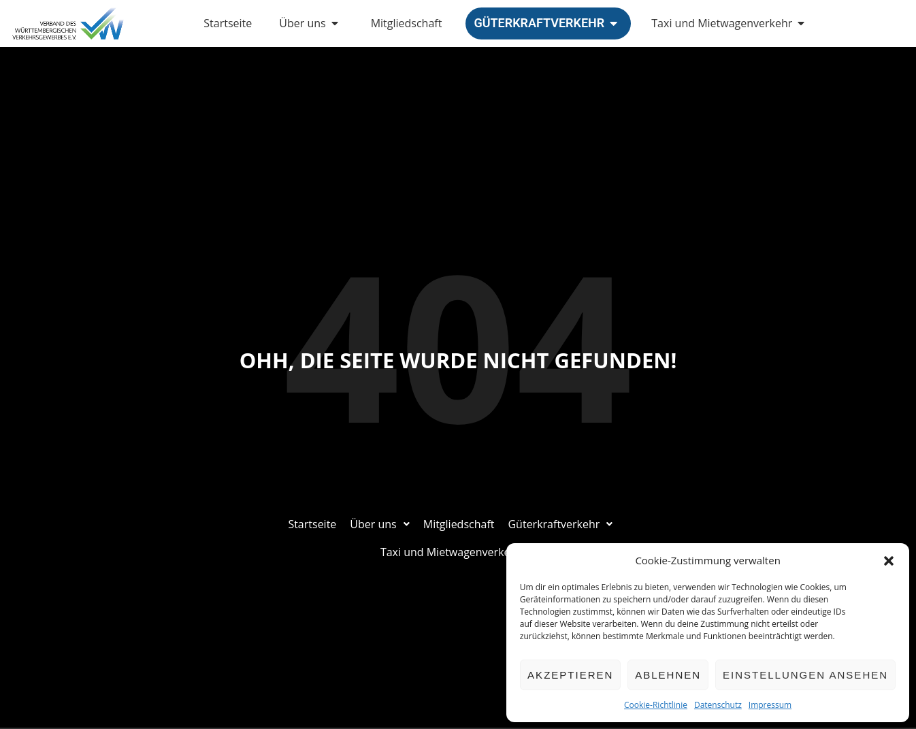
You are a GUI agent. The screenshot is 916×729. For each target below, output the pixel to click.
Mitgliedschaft (406, 23)
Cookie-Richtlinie (655, 705)
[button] (889, 561)
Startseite (227, 23)
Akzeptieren (570, 675)
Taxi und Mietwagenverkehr (730, 23)
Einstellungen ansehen (805, 675)
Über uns (311, 23)
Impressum (770, 705)
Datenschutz (718, 705)
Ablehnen (668, 675)
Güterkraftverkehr (548, 23)
